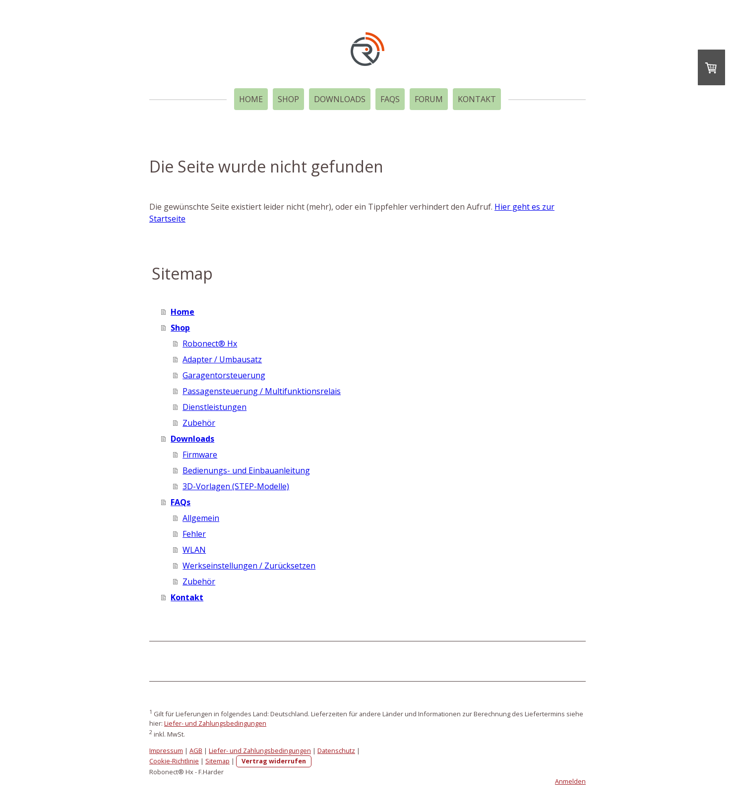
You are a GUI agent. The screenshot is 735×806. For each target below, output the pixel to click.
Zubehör (199, 422)
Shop (288, 99)
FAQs (390, 99)
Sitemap (217, 760)
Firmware (200, 454)
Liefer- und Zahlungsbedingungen (215, 723)
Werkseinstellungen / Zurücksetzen (249, 565)
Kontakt (477, 99)
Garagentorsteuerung (224, 375)
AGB (195, 750)
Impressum (166, 750)
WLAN (194, 549)
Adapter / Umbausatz (222, 359)
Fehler (194, 533)
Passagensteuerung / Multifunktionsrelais (262, 391)
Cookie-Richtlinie (174, 760)
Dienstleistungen (214, 407)
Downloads (340, 99)
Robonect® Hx (210, 343)
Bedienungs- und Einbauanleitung (246, 470)
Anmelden (570, 781)
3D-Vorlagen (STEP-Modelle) (236, 486)
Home (251, 99)
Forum (429, 99)
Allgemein (201, 518)
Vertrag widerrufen (274, 760)
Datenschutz (336, 750)
